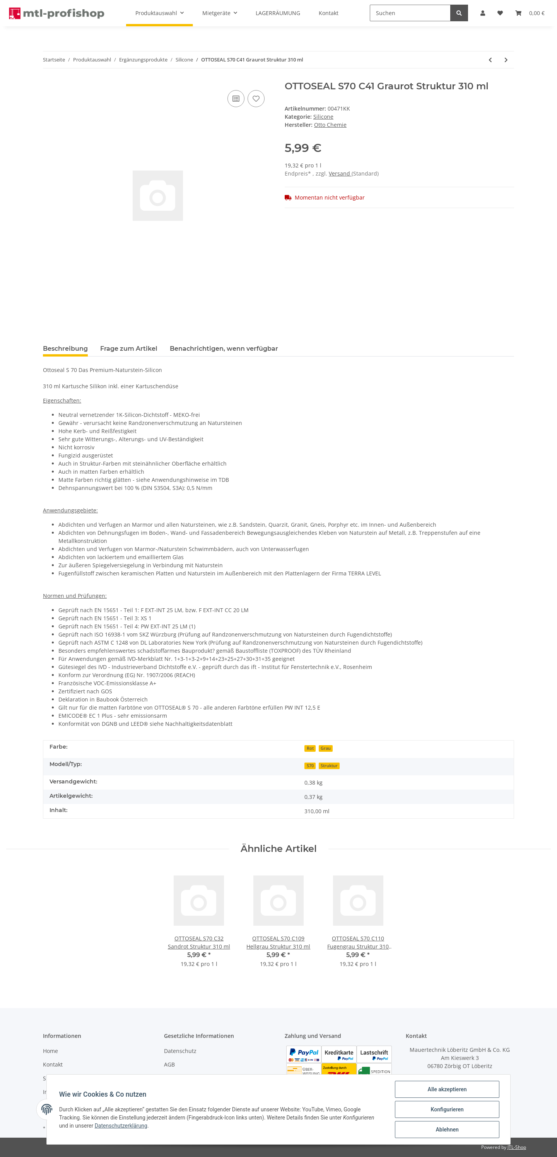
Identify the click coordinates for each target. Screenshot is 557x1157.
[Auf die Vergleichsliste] (235, 98)
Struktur (329, 765)
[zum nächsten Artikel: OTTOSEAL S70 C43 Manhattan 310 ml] (506, 59)
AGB (169, 1064)
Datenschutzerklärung (121, 1126)
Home (50, 1051)
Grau (326, 748)
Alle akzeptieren (446, 1089)
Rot (310, 748)
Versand (340, 173)
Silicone (323, 116)
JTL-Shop (516, 1147)
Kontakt (53, 1064)
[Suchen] (410, 13)
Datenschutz (180, 1051)
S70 (310, 765)
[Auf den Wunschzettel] (256, 98)
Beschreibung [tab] (65, 348)
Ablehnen (447, 1129)
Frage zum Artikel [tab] (128, 348)
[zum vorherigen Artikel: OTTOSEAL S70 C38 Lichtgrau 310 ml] (490, 59)
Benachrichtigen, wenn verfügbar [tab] (224, 348)
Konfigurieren (447, 1109)
